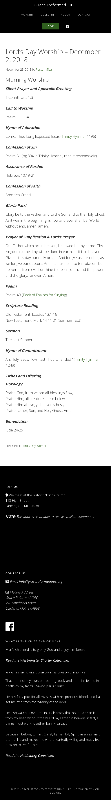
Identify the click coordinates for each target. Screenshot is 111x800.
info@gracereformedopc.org (40, 581)
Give (51, 26)
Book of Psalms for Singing (44, 294)
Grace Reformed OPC (55, 5)
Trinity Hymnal (73, 136)
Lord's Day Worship (34, 446)
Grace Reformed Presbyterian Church (47, 789)
